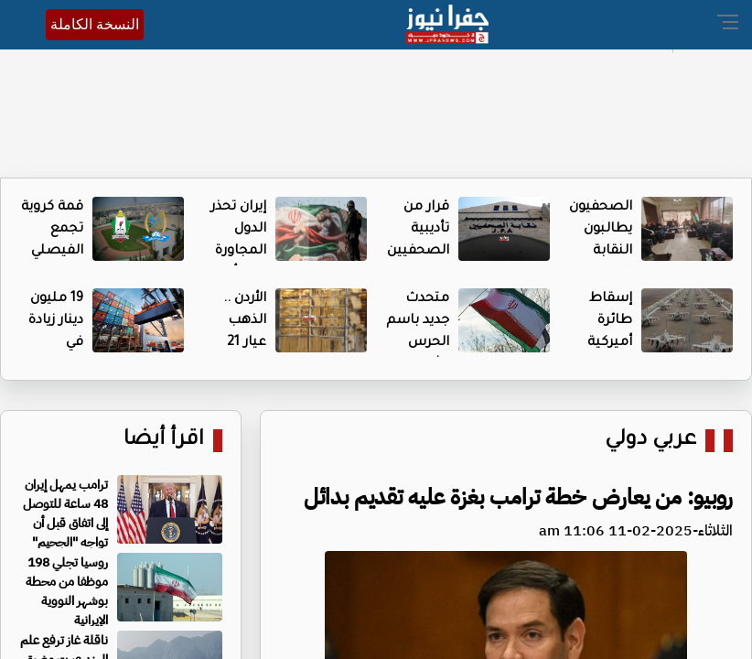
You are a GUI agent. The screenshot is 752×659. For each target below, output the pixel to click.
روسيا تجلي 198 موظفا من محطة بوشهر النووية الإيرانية (67, 591)
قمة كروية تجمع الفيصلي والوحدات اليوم (52, 251)
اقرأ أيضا (164, 440)
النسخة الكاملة (94, 24)
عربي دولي (650, 440)
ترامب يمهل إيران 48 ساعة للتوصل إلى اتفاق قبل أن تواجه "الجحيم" (65, 513)
